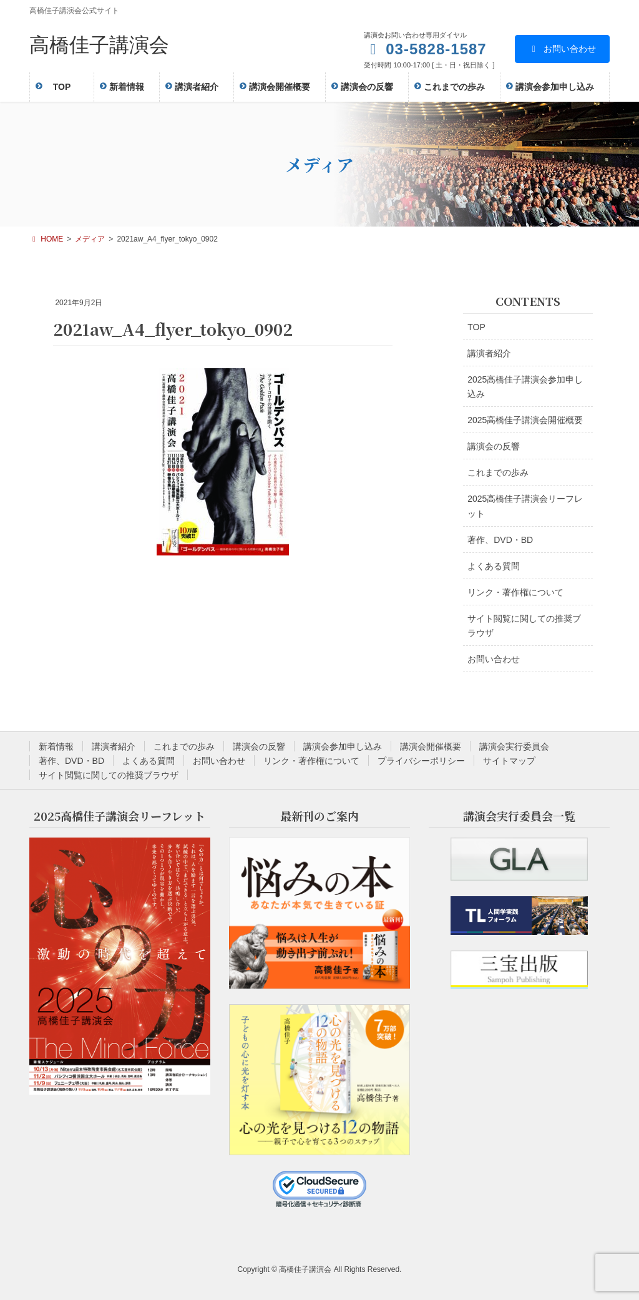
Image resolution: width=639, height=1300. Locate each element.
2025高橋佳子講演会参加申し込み (525, 386)
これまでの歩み (498, 472)
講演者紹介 (489, 353)
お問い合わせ (563, 49)
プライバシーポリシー (421, 761)
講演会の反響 (493, 446)
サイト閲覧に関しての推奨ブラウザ (524, 625)
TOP (476, 327)
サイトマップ (509, 761)
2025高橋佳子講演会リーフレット (525, 506)
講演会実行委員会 (514, 746)
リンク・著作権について (515, 592)
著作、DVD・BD (500, 540)
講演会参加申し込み (342, 746)
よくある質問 (493, 566)
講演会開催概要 (430, 746)
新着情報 (56, 746)
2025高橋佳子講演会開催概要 (525, 420)
